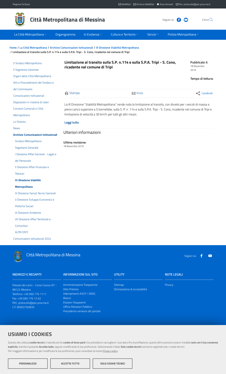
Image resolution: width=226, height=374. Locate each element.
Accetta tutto (70, 363)
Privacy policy (110, 351)
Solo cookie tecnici (112, 363)
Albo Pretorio (70, 289)
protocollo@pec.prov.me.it (33, 303)
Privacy (169, 285)
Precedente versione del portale (81, 311)
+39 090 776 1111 (34, 294)
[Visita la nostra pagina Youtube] (177, 19)
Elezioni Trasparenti (74, 302)
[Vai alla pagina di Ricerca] (209, 19)
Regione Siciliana (21, 4)
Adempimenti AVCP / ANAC (79, 293)
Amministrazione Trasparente (80, 285)
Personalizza (28, 363)
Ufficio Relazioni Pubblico (77, 307)
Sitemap (119, 285)
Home (13, 47)
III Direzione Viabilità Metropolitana (117, 47)
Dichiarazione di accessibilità (130, 289)
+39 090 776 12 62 (29, 298)
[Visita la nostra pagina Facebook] (170, 19)
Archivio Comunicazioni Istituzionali (71, 47)
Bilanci (67, 298)
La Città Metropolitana (33, 47)
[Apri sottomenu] (30, 35)
